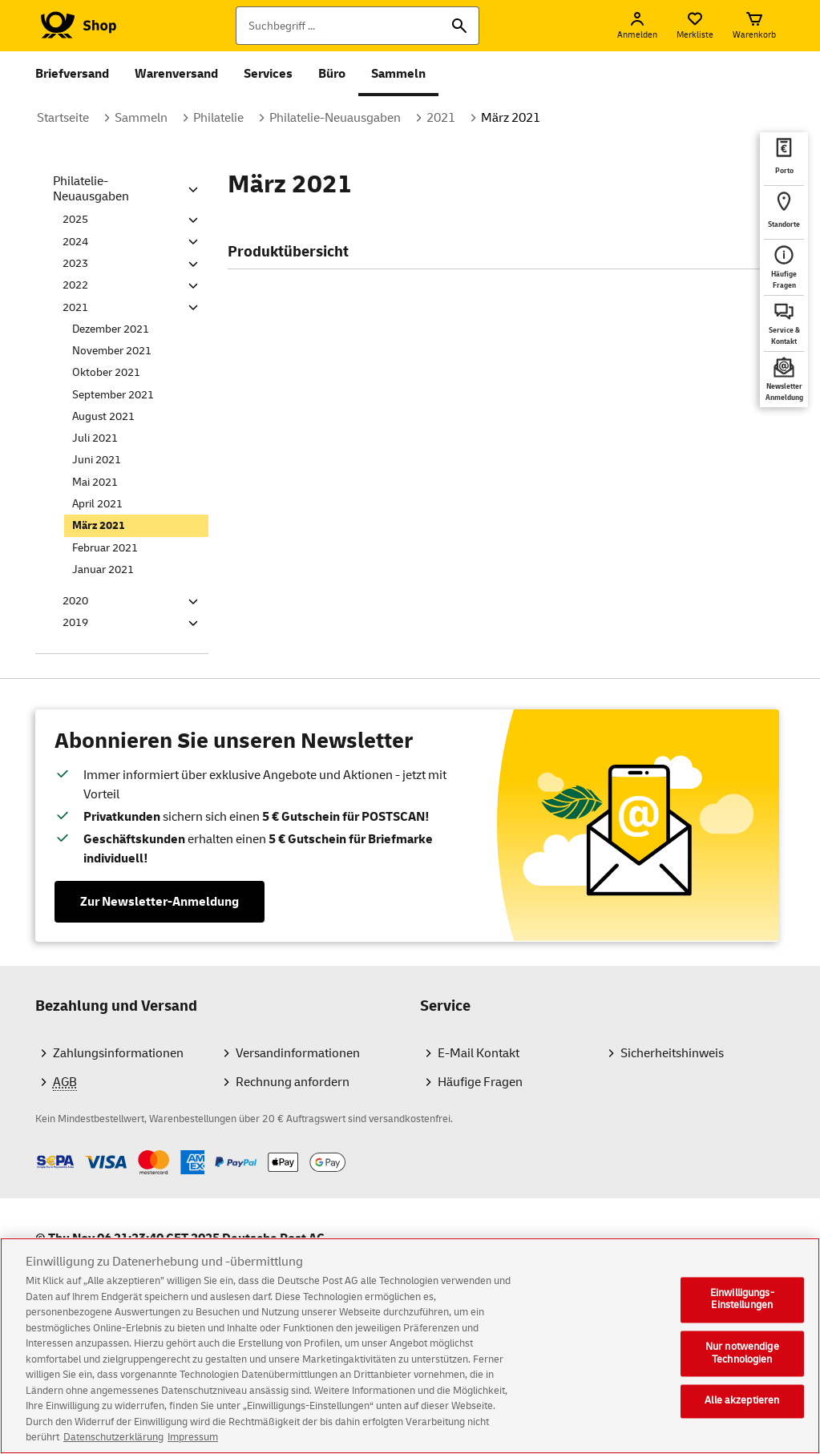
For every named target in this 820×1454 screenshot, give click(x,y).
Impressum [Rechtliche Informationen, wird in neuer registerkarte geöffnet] (193, 1442)
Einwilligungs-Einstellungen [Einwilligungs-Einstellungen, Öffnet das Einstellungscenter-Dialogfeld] (742, 1304)
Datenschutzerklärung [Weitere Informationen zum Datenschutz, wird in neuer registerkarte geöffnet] (113, 1442)
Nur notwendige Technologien (742, 1358)
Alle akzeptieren (742, 1405)
